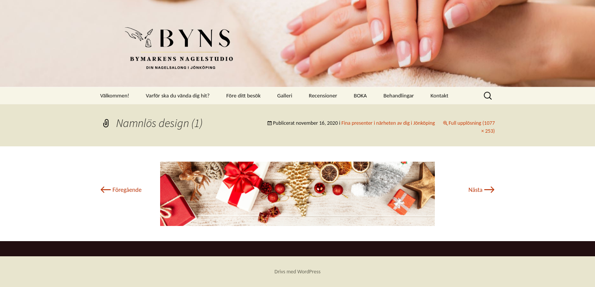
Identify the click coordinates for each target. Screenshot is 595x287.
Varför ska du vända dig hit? (177, 95)
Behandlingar (398, 95)
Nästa (482, 189)
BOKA (360, 95)
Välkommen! (114, 95)
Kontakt (439, 95)
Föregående (121, 189)
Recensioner (323, 95)
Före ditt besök (243, 95)
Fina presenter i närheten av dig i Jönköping (388, 123)
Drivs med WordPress (297, 271)
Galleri (284, 95)
